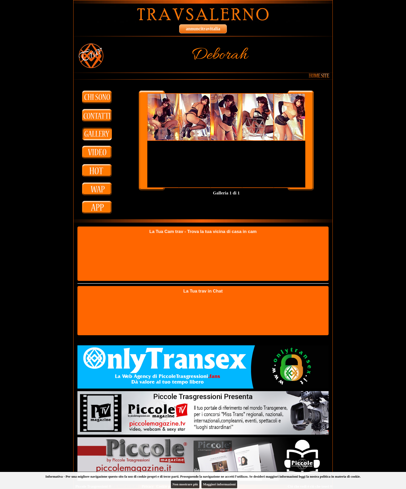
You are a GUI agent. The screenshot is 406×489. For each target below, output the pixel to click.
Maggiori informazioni (219, 484)
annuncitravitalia (203, 28)
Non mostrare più (185, 484)
